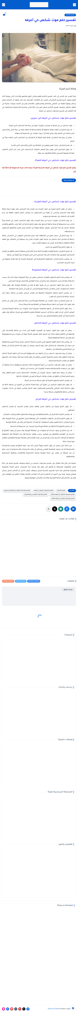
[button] (66, 508)
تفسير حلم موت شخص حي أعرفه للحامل (62, 494)
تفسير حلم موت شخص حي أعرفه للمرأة (63, 498)
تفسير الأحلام (70, 15)
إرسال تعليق (68, 589)
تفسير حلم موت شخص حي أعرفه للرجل (35, 494)
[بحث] (3, 4)
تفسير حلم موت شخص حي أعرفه (43, 490)
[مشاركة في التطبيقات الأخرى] (48, 508)
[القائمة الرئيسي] (74, 4)
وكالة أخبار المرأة (53, 1009)
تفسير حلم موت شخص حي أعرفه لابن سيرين (17, 490)
